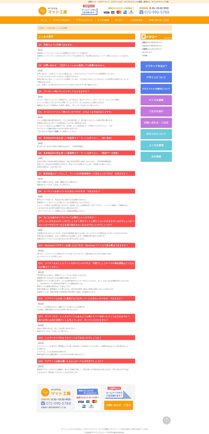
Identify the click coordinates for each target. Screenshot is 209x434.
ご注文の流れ (136, 20)
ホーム (63, 429)
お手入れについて (156, 134)
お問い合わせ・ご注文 (159, 20)
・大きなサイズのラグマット (151, 46)
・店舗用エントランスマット (151, 49)
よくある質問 (156, 145)
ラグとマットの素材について (156, 89)
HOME (43, 20)
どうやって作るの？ (62, 20)
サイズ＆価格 (103, 20)
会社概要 (156, 157)
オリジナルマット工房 (102, 432)
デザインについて (84, 20)
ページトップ (166, 420)
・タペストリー (146, 52)
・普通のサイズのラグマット (151, 42)
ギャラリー (119, 20)
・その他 (144, 56)
